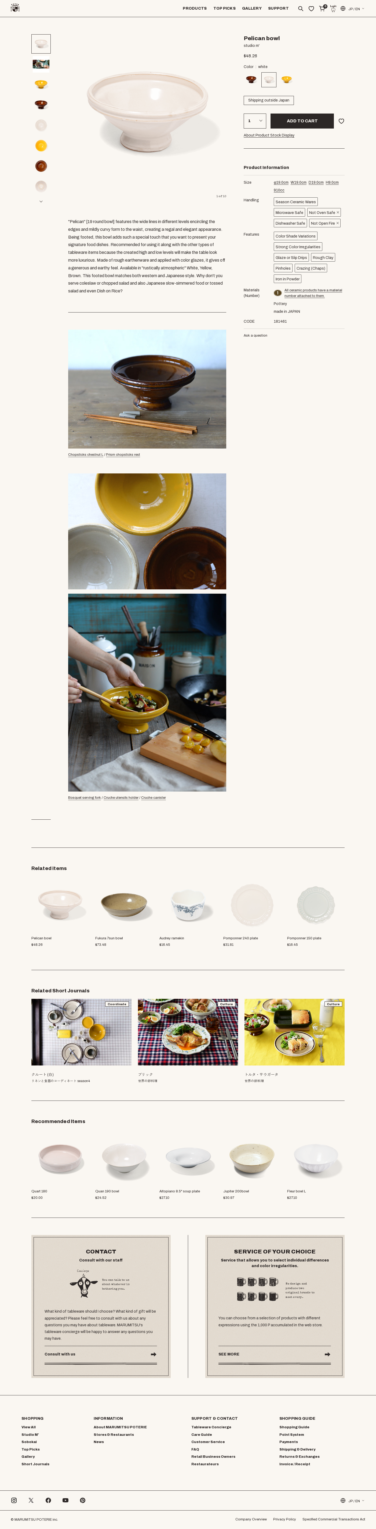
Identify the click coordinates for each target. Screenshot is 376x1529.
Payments (288, 1442)
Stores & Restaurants (114, 1435)
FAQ (195, 1449)
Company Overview (251, 1519)
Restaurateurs (205, 1464)
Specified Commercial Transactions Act (333, 1519)
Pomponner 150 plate (304, 938)
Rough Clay (323, 258)
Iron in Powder (288, 279)
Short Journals (35, 1464)
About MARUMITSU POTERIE (120, 1427)
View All (28, 1427)
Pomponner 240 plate (240, 938)
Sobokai (29, 1442)
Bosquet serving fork (84, 798)
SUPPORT (278, 8)
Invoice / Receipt (294, 1464)
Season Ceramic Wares (296, 202)
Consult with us (60, 1354)
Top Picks (30, 1449)
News (99, 1442)
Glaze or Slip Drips (291, 258)
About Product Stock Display (269, 135)
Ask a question (255, 335)
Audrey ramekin (171, 938)
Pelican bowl (41, 938)
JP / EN (350, 8)
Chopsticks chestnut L (85, 455)
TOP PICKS (224, 8)
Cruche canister (153, 798)
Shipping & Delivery (297, 1449)
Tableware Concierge (211, 1427)
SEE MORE (228, 1354)
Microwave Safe (289, 213)
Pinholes (283, 268)
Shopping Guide (294, 1427)
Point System (291, 1435)
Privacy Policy (284, 1519)
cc (279, 190)
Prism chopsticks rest (123, 455)
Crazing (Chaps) (311, 268)
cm (281, 182)
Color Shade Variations (296, 236)
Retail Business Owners (213, 1457)
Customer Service (208, 1442)
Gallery (28, 1457)
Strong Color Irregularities (298, 247)
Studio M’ (30, 1435)
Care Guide (201, 1435)
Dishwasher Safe (290, 223)
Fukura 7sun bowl (109, 938)
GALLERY (252, 8)
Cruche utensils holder (121, 798)
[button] (41, 201)
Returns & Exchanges (299, 1457)
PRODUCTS (195, 8)
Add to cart (302, 121)
